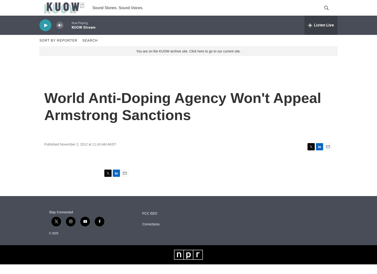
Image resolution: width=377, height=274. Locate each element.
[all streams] (321, 35)
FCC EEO (149, 223)
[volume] (60, 35)
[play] (45, 35)
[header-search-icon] (329, 13)
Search (90, 50)
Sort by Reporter (58, 50)
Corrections (151, 234)
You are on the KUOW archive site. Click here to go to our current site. (188, 61)
